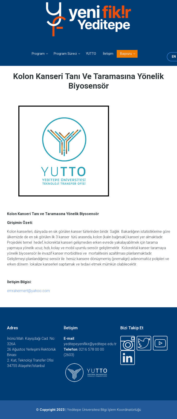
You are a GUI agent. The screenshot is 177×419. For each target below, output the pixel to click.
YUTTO (91, 54)
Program (36, 55)
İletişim (108, 54)
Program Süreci (63, 55)
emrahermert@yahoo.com (28, 291)
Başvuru (124, 55)
